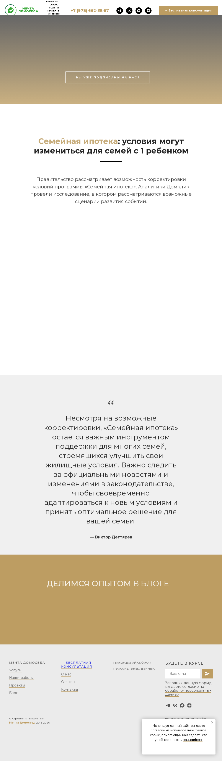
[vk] (129, 10)
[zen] (148, 10)
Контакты (69, 689)
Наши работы (21, 678)
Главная (52, 1)
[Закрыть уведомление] (212, 722)
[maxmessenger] (138, 10)
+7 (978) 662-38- (87, 10)
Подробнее (192, 740)
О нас (54, 4)
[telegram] (119, 10)
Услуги (54, 7)
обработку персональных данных (188, 692)
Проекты (53, 10)
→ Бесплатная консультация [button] (76, 665)
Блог (13, 693)
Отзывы (54, 13)
